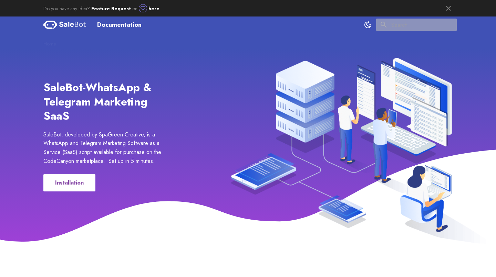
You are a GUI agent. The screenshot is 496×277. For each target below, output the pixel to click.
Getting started (79, 41)
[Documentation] (65, 25)
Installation (69, 183)
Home (49, 41)
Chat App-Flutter (229, 41)
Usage (178, 41)
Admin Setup (116, 41)
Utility (198, 41)
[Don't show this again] (448, 8)
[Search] (416, 25)
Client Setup (150, 41)
